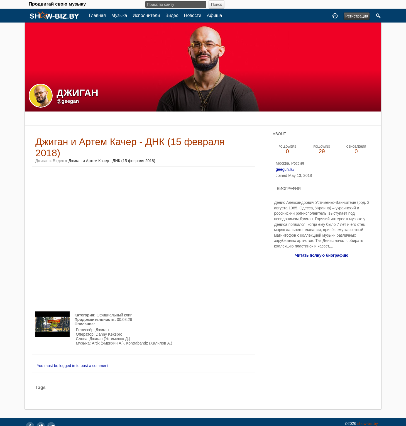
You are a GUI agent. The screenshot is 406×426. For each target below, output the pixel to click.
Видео (171, 15)
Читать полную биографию (321, 255)
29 (322, 149)
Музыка (119, 15)
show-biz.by (367, 423)
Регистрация (356, 16)
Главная (97, 15)
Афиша (214, 15)
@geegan (68, 101)
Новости (192, 15)
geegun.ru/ (285, 169)
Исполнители (146, 15)
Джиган (41, 160)
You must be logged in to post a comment (72, 365)
